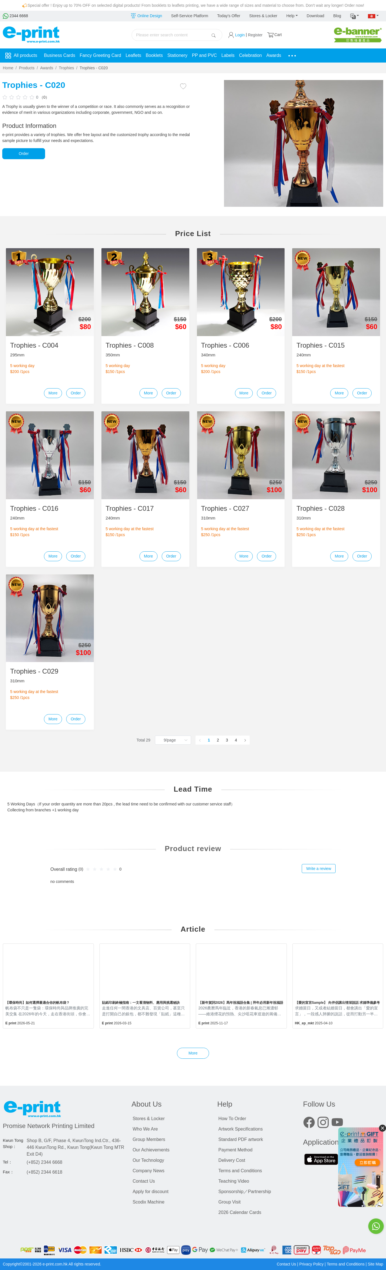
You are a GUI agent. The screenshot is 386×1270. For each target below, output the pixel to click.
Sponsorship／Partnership (244, 1191)
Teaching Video (233, 1181)
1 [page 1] (209, 740)
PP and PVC (206, 55)
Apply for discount (150, 1191)
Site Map (375, 1264)
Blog (337, 16)
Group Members (149, 1139)
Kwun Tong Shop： (13, 1143)
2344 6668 (15, 16)
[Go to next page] (245, 740)
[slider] (19, 96)
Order (24, 153)
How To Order (232, 1118)
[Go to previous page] (200, 740)
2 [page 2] (218, 740)
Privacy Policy (311, 1264)
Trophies (66, 68)
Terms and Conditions (240, 1170)
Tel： (7, 1162)
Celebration (252, 55)
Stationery (178, 55)
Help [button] (290, 16)
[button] (355, 16)
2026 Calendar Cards (239, 1212)
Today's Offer (228, 16)
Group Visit (229, 1202)
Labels (229, 55)
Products (26, 68)
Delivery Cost (231, 1160)
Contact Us (144, 1181)
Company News (149, 1170)
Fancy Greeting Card (101, 55)
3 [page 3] (227, 740)
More (52, 393)
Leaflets (134, 55)
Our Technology (148, 1160)
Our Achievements (151, 1149)
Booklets (155, 55)
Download (315, 16)
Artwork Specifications (240, 1129)
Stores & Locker (263, 16)
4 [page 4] (236, 740)
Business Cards (60, 55)
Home (8, 68)
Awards (276, 55)
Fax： (8, 1172)
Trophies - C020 (94, 68)
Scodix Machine (149, 1202)
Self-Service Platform (189, 16)
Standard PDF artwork (240, 1139)
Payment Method (235, 1149)
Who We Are (145, 1129)
